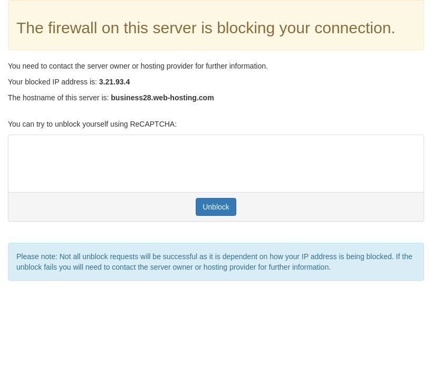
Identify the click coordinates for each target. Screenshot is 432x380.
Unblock (216, 207)
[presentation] (96, 163)
